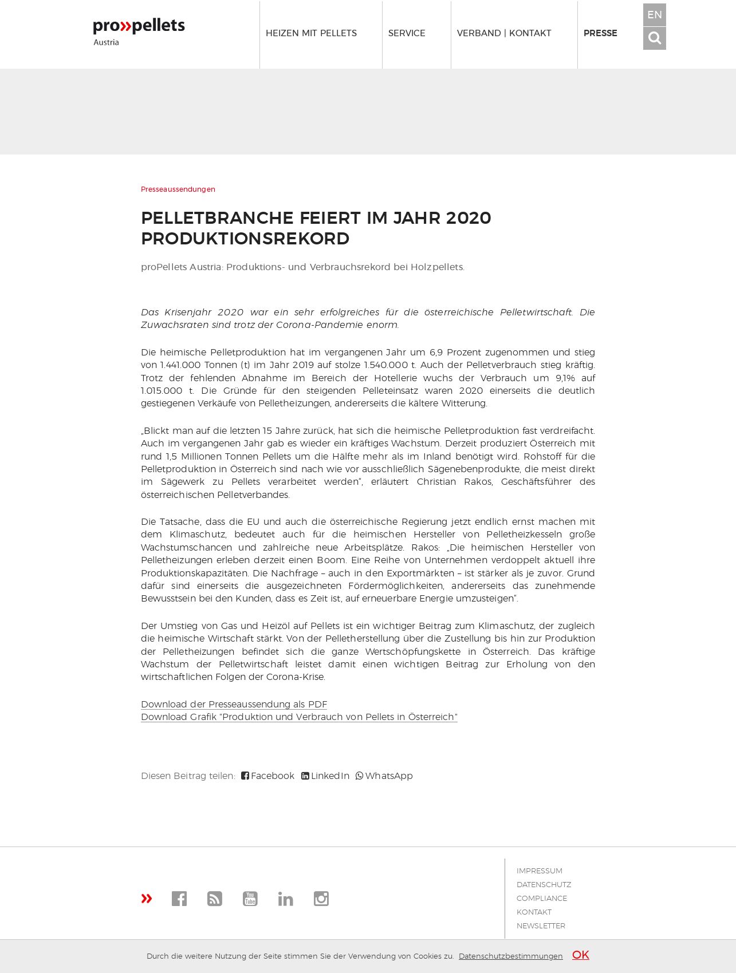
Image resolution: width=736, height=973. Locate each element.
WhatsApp (384, 776)
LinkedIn (325, 776)
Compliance (542, 899)
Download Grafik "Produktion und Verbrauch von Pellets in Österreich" (299, 717)
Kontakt (534, 912)
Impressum (539, 871)
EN (654, 15)
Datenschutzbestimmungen (511, 956)
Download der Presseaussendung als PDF (234, 704)
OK (580, 955)
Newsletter (541, 926)
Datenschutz (544, 885)
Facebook (268, 776)
